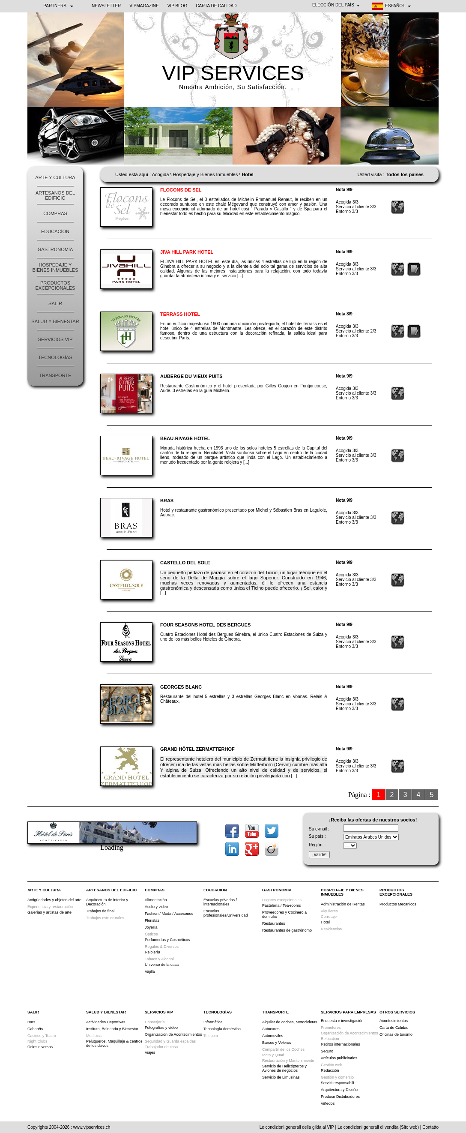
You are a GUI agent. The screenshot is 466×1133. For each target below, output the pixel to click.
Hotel (325, 922)
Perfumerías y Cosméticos (167, 940)
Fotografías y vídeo (161, 1027)
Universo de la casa (162, 964)
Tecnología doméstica (222, 1029)
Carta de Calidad (216, 5)
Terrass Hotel (180, 314)
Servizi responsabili (337, 1083)
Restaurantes (273, 923)
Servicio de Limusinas (281, 1077)
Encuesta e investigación (342, 1021)
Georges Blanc (181, 686)
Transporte (55, 375)
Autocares (271, 1029)
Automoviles (272, 1036)
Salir (55, 303)
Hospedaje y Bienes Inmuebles (55, 267)
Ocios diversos (40, 1047)
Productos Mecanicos (397, 904)
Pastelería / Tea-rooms (281, 905)
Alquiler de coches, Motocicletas (289, 1022)
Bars (31, 1022)
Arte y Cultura (55, 177)
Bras (166, 500)
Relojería (152, 952)
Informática (213, 1022)
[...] (240, 275)
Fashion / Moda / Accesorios (169, 913)
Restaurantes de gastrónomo (287, 930)
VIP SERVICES (233, 73)
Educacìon (55, 231)
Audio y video (156, 907)
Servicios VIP (55, 339)
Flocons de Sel (181, 189)
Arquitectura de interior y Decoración (107, 902)
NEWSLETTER (106, 5)
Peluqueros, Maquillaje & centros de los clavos (114, 1043)
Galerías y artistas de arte (49, 912)
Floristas (152, 920)
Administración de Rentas (343, 904)
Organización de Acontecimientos (173, 1034)
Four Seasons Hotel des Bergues (205, 624)
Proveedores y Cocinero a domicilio (284, 914)
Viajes (150, 1052)
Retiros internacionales (340, 1044)
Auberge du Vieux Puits (191, 376)
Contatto (430, 1127)
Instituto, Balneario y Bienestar (112, 1029)
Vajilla (150, 971)
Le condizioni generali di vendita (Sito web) (378, 1127)
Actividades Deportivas (105, 1022)
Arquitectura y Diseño (339, 1090)
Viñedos (328, 1103)
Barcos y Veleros (276, 1042)
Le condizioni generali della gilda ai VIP (297, 1127)
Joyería (151, 927)
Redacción (330, 1070)
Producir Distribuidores (340, 1096)
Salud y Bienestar (55, 321)
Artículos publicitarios (339, 1058)
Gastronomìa (55, 249)
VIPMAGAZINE (143, 5)
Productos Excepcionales (55, 285)
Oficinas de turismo (395, 1034)
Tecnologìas (55, 357)
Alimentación (156, 900)
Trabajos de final (100, 911)
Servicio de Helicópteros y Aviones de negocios (284, 1068)
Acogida (160, 174)
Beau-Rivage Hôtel (185, 438)
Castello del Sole (185, 562)
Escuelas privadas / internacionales (220, 902)
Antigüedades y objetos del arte (54, 900)
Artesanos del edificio (55, 195)
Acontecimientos (393, 1021)
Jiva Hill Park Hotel (186, 252)
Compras (55, 213)
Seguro (327, 1051)
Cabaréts (35, 1029)
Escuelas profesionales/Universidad (225, 913)
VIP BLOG (177, 5)
